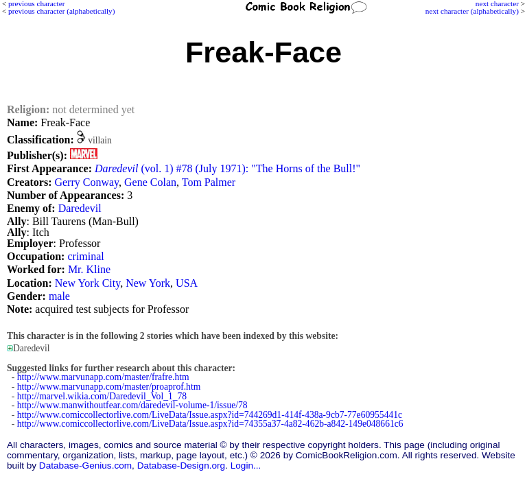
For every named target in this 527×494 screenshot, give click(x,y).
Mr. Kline (89, 269)
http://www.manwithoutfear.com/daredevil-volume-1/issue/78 (132, 405)
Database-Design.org (181, 465)
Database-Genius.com (85, 465)
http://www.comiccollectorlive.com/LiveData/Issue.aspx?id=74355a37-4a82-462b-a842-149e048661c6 (210, 424)
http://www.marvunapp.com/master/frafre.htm (103, 377)
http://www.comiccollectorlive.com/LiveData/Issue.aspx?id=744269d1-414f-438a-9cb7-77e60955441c (209, 415)
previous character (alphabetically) (61, 11)
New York (148, 283)
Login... (246, 465)
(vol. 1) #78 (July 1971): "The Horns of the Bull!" (227, 168)
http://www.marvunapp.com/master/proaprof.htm (109, 386)
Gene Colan (150, 182)
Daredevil (80, 208)
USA (187, 283)
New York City (87, 283)
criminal (85, 256)
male (59, 296)
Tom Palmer (208, 182)
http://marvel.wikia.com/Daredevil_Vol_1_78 (102, 396)
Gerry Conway (86, 182)
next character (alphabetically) (472, 11)
